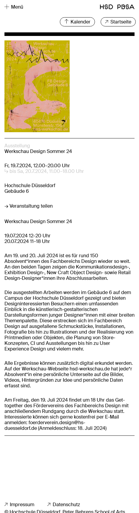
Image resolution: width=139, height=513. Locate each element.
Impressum (19, 504)
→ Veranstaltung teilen (28, 206)
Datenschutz (63, 504)
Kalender (77, 22)
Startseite (118, 22)
